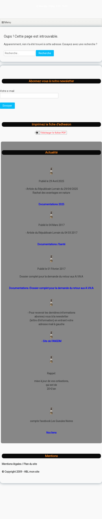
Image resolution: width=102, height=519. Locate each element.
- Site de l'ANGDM (51, 341)
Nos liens (51, 432)
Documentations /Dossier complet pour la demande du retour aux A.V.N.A (51, 288)
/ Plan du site (29, 464)
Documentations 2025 (51, 204)
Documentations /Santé (51, 244)
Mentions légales (12, 464)
